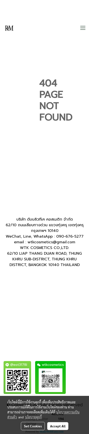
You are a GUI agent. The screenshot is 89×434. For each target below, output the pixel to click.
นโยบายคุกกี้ (33, 417)
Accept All (58, 426)
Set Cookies (33, 426)
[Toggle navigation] (83, 28)
